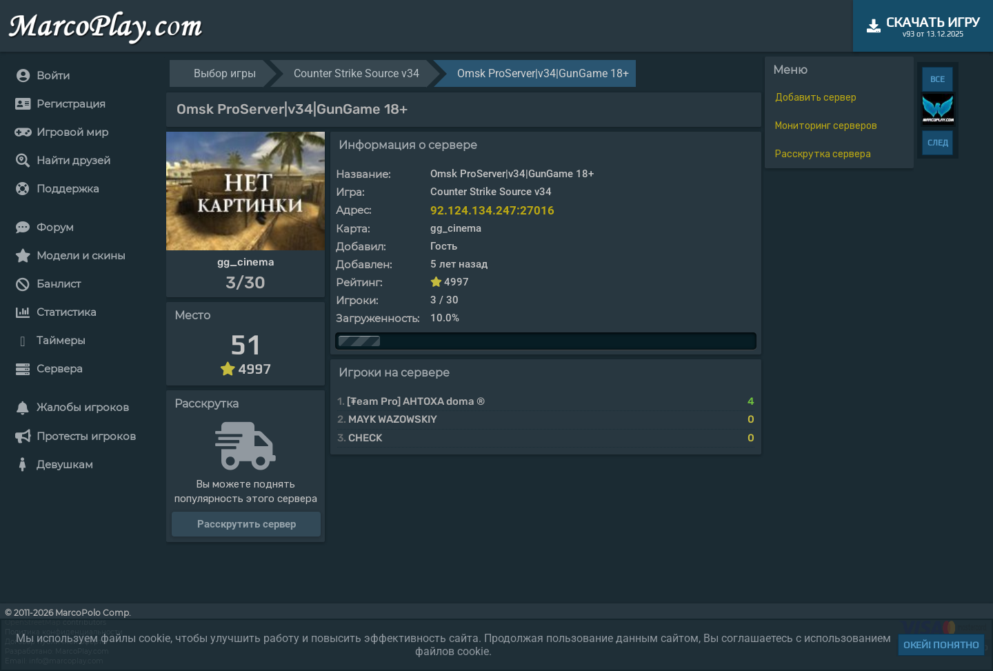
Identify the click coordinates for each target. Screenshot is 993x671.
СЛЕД (937, 143)
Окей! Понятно (941, 644)
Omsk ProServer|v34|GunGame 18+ (543, 73)
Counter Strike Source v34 (356, 73)
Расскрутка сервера (823, 154)
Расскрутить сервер (246, 524)
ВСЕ (937, 79)
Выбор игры (225, 73)
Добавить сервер (815, 97)
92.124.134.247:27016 (492, 210)
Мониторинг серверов (826, 126)
